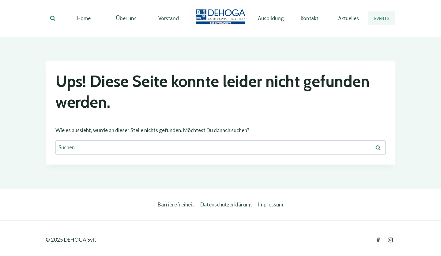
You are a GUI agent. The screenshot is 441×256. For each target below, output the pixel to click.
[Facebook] (378, 240)
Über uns (126, 18)
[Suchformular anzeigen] (53, 18)
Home (84, 18)
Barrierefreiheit (176, 204)
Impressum (270, 204)
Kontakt (309, 18)
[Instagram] (390, 240)
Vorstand (168, 18)
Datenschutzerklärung (226, 204)
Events (381, 18)
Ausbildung (271, 18)
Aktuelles (348, 18)
